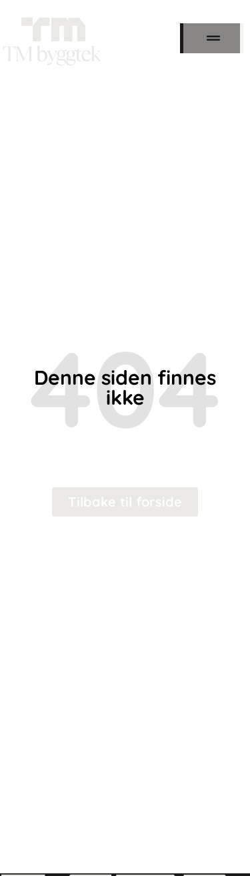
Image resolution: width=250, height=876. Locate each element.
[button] (213, 38)
